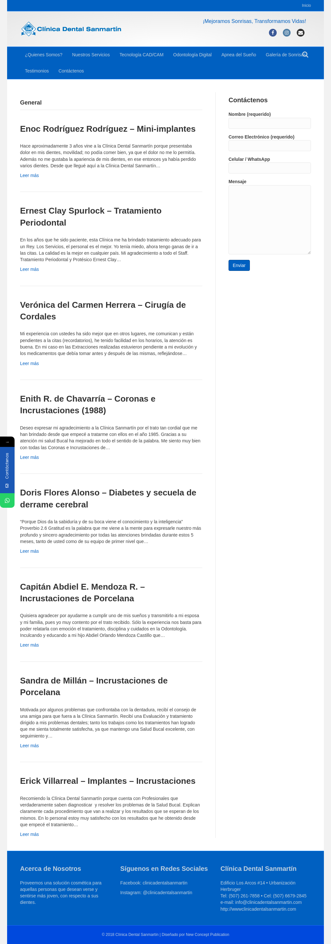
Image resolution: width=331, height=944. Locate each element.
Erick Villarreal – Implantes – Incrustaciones (108, 781)
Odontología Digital (192, 54)
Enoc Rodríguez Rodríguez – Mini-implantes (108, 129)
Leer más (29, 175)
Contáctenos (71, 70)
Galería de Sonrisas (286, 54)
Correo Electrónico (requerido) (270, 142)
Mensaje (270, 216)
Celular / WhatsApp (270, 165)
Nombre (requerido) (270, 120)
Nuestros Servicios (91, 54)
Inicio (306, 5)
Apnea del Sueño (238, 54)
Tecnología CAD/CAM (142, 54)
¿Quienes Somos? (43, 54)
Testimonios (37, 70)
